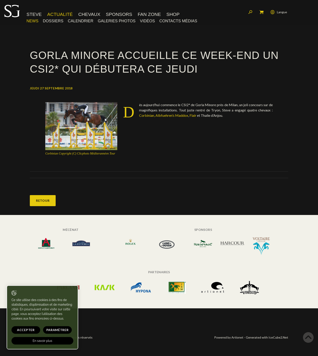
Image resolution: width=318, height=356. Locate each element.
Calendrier (80, 21)
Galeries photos (117, 21)
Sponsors (119, 14)
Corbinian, (147, 115)
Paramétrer (57, 330)
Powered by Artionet (228, 337)
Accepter (26, 330)
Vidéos (147, 21)
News (32, 21)
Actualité (60, 14)
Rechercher (250, 12)
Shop (173, 14)
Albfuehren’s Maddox (171, 115)
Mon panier (261, 12)
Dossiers (53, 21)
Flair (193, 115)
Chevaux (89, 14)
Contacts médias (178, 21)
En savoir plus (42, 341)
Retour (42, 200)
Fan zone (149, 14)
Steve (34, 14)
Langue (278, 12)
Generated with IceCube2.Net (267, 337)
